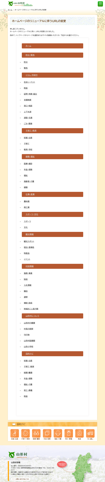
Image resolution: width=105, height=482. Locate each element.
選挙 (26, 297)
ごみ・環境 (28, 124)
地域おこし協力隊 (31, 309)
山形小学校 (28, 347)
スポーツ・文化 (32, 214)
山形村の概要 (29, 323)
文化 (26, 227)
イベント (27, 259)
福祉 (26, 175)
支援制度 (27, 100)
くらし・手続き (32, 75)
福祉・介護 (28, 384)
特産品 (26, 253)
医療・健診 (28, 164)
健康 (26, 187)
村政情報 (30, 266)
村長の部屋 (28, 329)
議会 (26, 291)
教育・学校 (28, 149)
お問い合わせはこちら (22, 479)
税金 (26, 88)
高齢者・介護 (29, 181)
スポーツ (27, 221)
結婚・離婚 (28, 373)
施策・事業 (28, 273)
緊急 (26, 68)
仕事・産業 (30, 194)
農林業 (26, 201)
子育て (26, 144)
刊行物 (26, 335)
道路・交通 (28, 118)
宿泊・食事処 (29, 247)
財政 (26, 279)
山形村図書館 (29, 341)
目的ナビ (29, 354)
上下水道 (27, 112)
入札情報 (27, 285)
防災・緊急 (30, 55)
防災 (26, 62)
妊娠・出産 (28, 138)
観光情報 (30, 234)
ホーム (10, 10)
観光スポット (29, 241)
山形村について (32, 316)
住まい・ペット (29, 82)
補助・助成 (28, 303)
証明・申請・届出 (30, 94)
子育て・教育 (31, 131)
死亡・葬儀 (28, 390)
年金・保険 (28, 169)
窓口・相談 (28, 106)
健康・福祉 (30, 157)
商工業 (26, 207)
